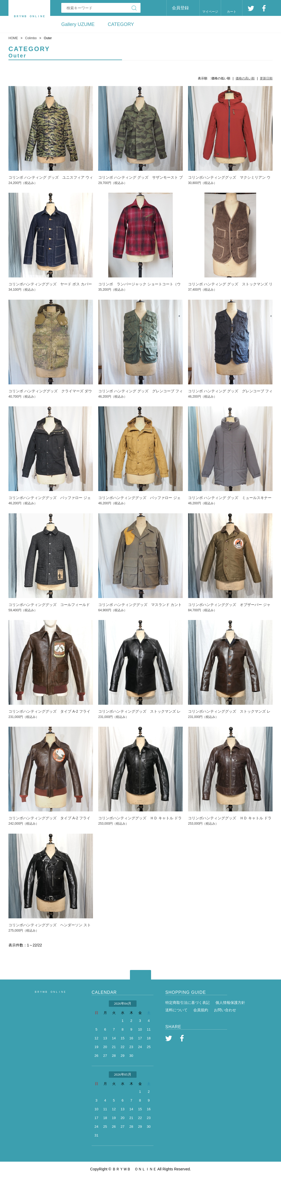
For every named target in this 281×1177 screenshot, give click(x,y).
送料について (176, 1010)
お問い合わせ (225, 1010)
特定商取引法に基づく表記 (187, 1002)
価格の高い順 (245, 78)
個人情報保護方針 (230, 1002)
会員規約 (200, 1010)
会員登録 (180, 8)
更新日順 (266, 78)
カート (231, 12)
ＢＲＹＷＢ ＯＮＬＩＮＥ (50, 991)
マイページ (210, 12)
